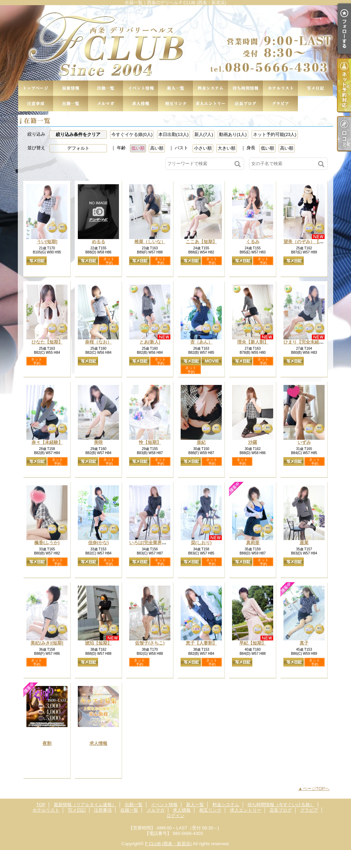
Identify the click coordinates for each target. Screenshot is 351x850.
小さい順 (203, 148)
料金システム (210, 88)
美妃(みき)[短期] (47, 643)
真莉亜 (252, 542)
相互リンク (175, 103)
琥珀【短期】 (98, 643)
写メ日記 (315, 88)
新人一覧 (175, 88)
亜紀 (201, 442)
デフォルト (78, 148)
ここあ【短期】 (201, 241)
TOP (35, 88)
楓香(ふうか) (47, 542)
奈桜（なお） (98, 342)
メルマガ (105, 103)
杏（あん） (201, 342)
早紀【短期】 (252, 643)
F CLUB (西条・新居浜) (168, 843)
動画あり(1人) (233, 134)
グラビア (280, 103)
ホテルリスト (280, 88)
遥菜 (304, 542)
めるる (98, 241)
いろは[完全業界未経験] (153, 542)
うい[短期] (47, 241)
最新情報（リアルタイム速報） (70, 88)
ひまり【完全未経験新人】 (310, 342)
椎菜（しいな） (150, 241)
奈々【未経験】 (47, 442)
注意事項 (35, 103)
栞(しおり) (201, 542)
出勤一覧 (105, 88)
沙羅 (252, 442)
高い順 (157, 148)
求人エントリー (210, 103)
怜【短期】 (150, 442)
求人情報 (140, 103)
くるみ (252, 241)
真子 (304, 643)
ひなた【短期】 (47, 342)
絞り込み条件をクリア (78, 134)
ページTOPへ (316, 788)
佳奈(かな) (98, 542)
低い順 (138, 148)
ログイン (175, 815)
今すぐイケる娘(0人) (132, 134)
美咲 (98, 442)
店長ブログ (245, 103)
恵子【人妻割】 (201, 643)
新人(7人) (203, 134)
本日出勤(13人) (173, 134)
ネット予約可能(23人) (274, 134)
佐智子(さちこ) (150, 643)
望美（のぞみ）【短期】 (307, 241)
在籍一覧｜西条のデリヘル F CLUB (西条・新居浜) (175, 42)
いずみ (304, 442)
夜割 (47, 743)
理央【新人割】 (252, 342)
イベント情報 (140, 88)
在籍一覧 (70, 103)
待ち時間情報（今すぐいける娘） (245, 88)
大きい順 (226, 148)
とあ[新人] (150, 342)
